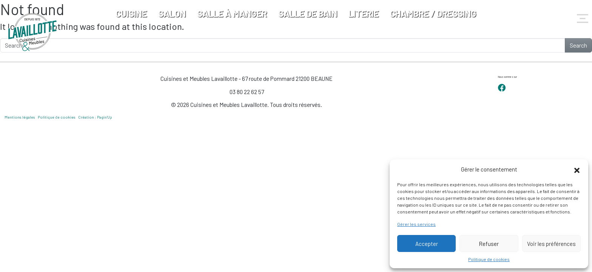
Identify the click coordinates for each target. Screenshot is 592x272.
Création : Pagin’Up (95, 117)
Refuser (489, 243)
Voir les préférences (551, 243)
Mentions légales (20, 117)
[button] (577, 169)
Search (578, 45)
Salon (172, 13)
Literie (363, 13)
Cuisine (131, 13)
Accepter (426, 243)
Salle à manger (232, 13)
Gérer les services (416, 224)
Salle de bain (307, 13)
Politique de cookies (489, 259)
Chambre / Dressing (433, 13)
